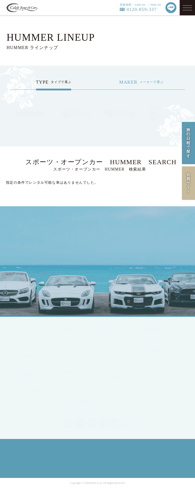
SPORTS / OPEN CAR (83, 353)
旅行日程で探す (188, 143)
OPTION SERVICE (122, 369)
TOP (27, 337)
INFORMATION (120, 377)
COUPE (71, 345)
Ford (69, 387)
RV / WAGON (76, 361)
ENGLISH (31, 363)
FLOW (113, 361)
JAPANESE (32, 356)
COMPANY (158, 337)
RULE (154, 367)
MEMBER (31, 382)
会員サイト (188, 183)
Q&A (112, 385)
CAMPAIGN (117, 353)
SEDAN (72, 337)
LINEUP (114, 337)
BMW (70, 395)
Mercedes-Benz (78, 379)
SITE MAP (157, 375)
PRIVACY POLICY (164, 359)
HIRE (112, 345)
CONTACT (116, 393)
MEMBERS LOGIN (39, 390)
